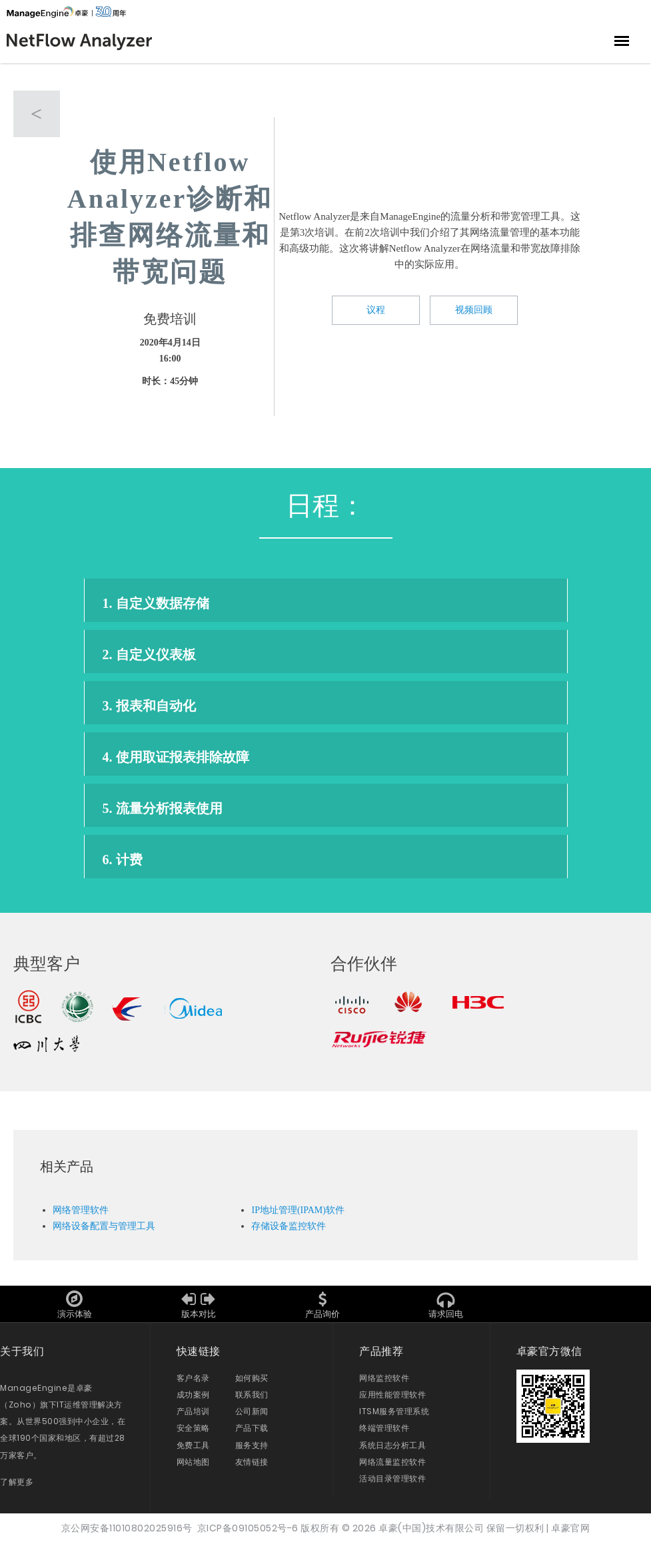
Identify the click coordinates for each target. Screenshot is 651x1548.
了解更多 (16, 1486)
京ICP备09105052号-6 (248, 1532)
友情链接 (252, 1466)
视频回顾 (473, 311)
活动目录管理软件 (392, 1483)
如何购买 (252, 1382)
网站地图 (193, 1466)
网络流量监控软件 (392, 1466)
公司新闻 (252, 1416)
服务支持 (252, 1449)
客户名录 (193, 1382)
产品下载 (252, 1433)
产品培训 (193, 1416)
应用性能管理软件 (392, 1400)
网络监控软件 (384, 1382)
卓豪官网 (570, 1532)
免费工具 (193, 1449)
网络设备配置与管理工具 (104, 1230)
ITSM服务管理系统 (394, 1416)
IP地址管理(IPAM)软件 (297, 1214)
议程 (375, 311)
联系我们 (252, 1400)
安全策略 (193, 1433)
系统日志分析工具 (392, 1449)
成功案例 (193, 1400)
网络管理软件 (81, 1214)
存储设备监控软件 (288, 1230)
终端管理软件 (384, 1433)
